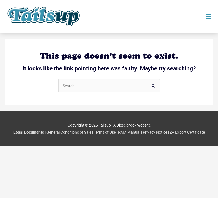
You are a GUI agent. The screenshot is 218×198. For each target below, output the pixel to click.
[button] (208, 16)
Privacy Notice (155, 132)
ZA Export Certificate (187, 132)
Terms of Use (105, 132)
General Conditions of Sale (68, 132)
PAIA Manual (129, 132)
